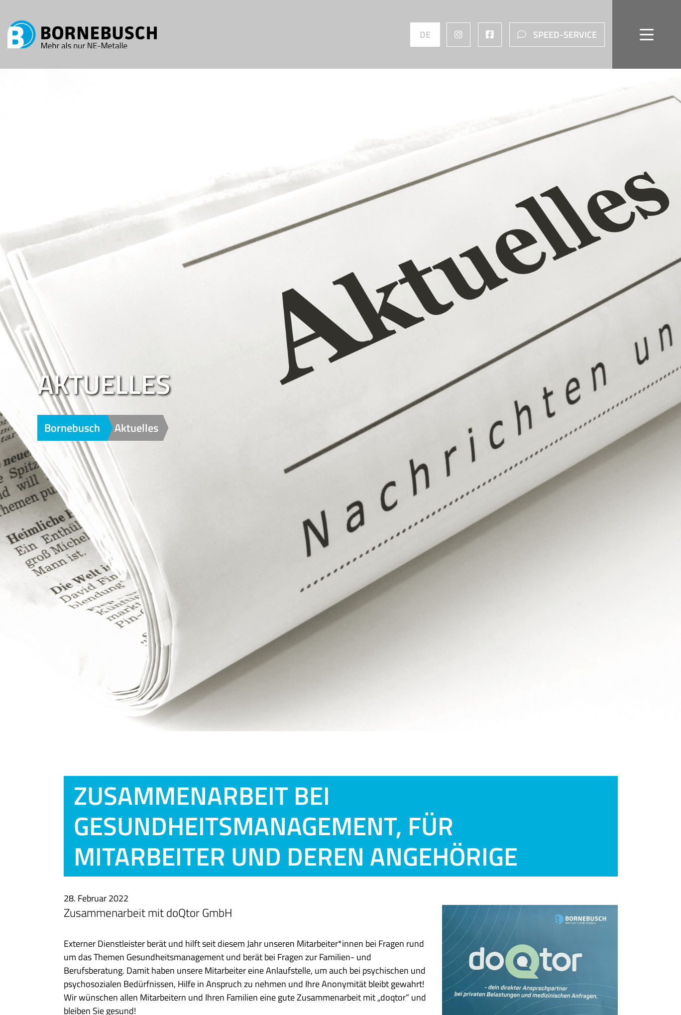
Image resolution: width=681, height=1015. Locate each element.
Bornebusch (73, 428)
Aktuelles (136, 428)
